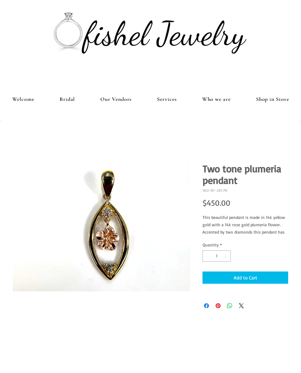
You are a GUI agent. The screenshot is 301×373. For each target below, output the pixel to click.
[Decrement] (207, 256)
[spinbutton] (216, 256)
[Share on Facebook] (206, 305)
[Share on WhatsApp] (229, 305)
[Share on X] (241, 305)
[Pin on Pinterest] (218, 305)
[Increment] (226, 256)
